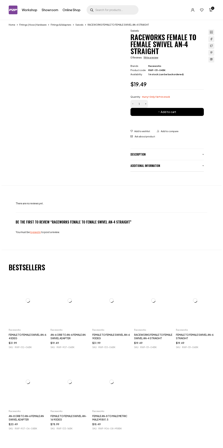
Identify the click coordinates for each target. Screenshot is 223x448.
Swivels (79, 24)
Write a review (151, 57)
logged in (35, 232)
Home (12, 24)
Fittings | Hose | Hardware (33, 24)
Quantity (150, 97)
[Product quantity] (139, 104)
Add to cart (168, 112)
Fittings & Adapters (61, 24)
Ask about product (145, 136)
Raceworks (154, 66)
